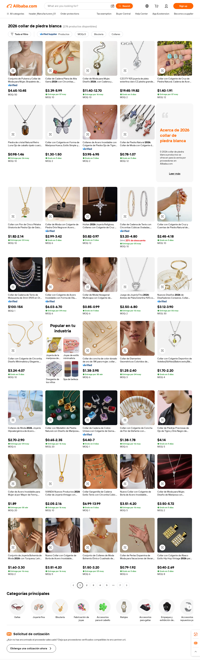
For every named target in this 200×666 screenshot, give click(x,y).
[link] (195, 634)
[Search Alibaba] (78, 6)
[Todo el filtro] (19, 34)
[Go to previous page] (73, 585)
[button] (112, 6)
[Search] (124, 6)
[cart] (157, 6)
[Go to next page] (127, 585)
